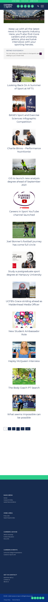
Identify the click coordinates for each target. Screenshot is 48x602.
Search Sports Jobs (9, 518)
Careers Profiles (8, 500)
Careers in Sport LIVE (10, 554)
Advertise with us (8, 577)
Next (28, 429)
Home (5, 498)
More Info (6, 539)
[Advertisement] (24, 455)
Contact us (7, 579)
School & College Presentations (13, 552)
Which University (8, 534)
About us (6, 581)
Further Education (9, 536)
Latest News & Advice (10, 502)
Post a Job (7, 515)
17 (22, 429)
